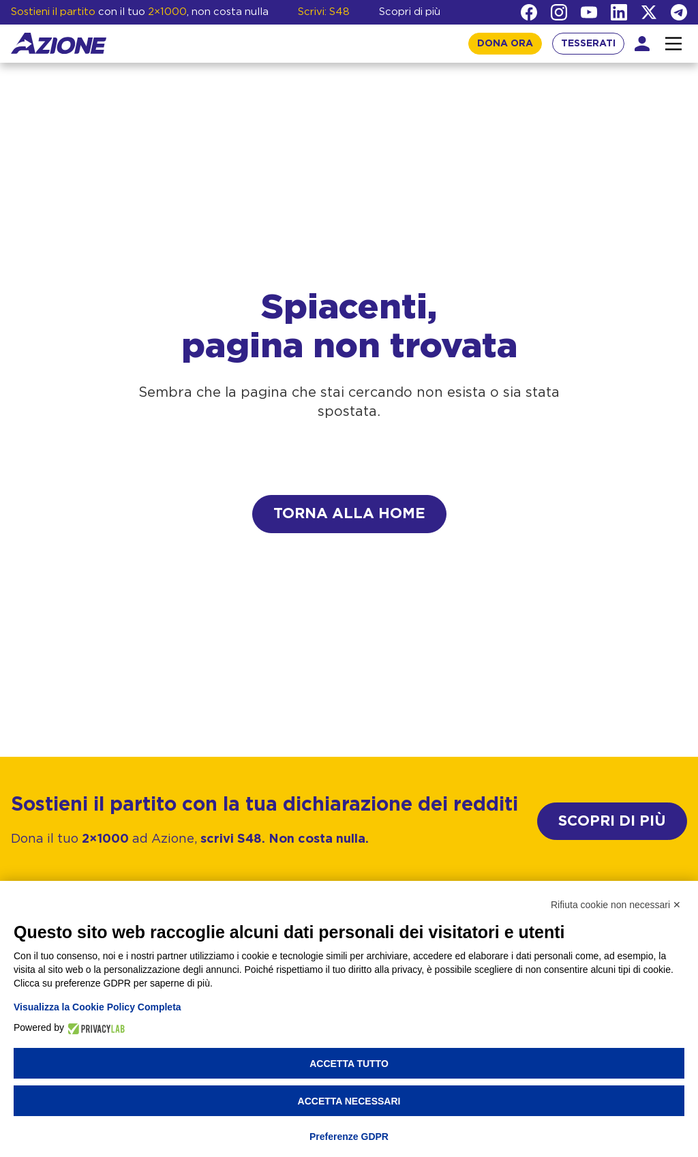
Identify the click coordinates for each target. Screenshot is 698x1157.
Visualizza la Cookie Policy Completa (97, 1007)
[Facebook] (529, 12)
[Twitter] (649, 12)
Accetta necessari (349, 1101)
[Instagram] (559, 12)
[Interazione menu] (673, 43)
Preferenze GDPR (349, 1136)
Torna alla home (349, 514)
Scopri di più (409, 12)
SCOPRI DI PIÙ (612, 821)
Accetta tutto (349, 1063)
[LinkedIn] (619, 12)
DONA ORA (505, 43)
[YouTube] (589, 12)
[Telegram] (679, 12)
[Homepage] (58, 43)
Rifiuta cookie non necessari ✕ (616, 904)
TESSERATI (588, 43)
